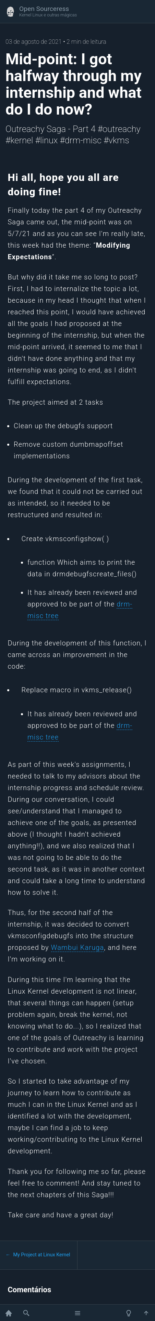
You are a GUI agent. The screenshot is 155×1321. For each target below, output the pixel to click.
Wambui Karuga (77, 947)
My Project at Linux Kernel (41, 1255)
